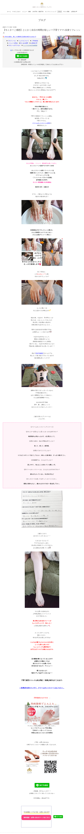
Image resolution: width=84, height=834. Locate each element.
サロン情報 (66, 11)
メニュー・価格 (26, 11)
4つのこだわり (16, 11)
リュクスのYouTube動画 (30, 45)
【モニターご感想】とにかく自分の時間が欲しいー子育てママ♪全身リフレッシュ (41, 31)
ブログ (60, 11)
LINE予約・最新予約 (37, 11)
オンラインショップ (50, 11)
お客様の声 (74, 11)
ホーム (9, 11)
